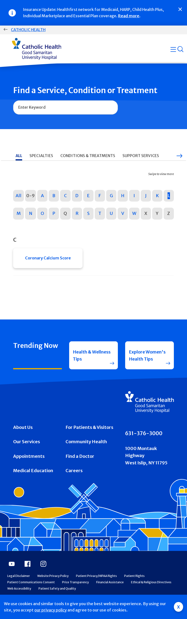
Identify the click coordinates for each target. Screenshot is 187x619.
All (18, 195)
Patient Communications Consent (31, 591)
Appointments (29, 465)
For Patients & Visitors (89, 436)
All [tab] (19, 155)
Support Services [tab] (140, 155)
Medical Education (33, 479)
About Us (23, 436)
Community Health (86, 450)
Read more (128, 15)
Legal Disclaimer (18, 584)
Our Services (26, 450)
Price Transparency (75, 591)
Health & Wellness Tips (87, 360)
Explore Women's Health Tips (147, 360)
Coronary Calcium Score (48, 258)
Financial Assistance (110, 591)
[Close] (180, 9)
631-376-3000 (143, 442)
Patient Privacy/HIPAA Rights (96, 584)
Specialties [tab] (41, 155)
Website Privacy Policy (53, 584)
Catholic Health (28, 29)
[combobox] (65, 107)
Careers (74, 479)
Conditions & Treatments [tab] (87, 155)
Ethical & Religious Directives (151, 591)
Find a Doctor (79, 465)
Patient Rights (134, 584)
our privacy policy (50, 610)
